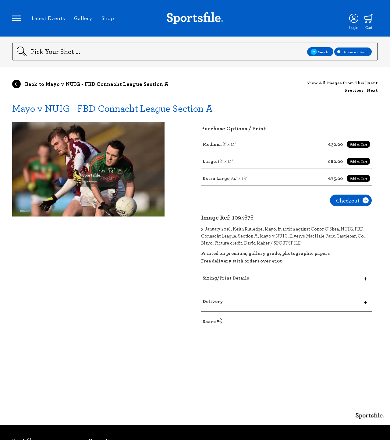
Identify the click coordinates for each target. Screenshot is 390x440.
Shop (107, 18)
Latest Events (48, 18)
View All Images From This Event (342, 82)
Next (372, 90)
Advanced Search (353, 51)
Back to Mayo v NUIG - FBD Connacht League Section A (90, 84)
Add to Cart (358, 144)
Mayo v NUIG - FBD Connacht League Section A (112, 107)
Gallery (83, 18)
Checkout (352, 200)
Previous (354, 90)
